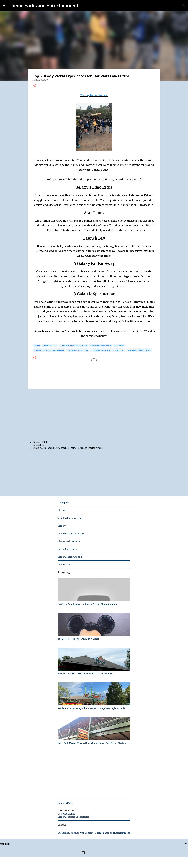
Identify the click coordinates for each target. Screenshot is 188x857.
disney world (49, 345)
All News (62, 510)
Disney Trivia (65, 564)
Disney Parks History (69, 541)
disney (37, 345)
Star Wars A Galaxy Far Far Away (49, 350)
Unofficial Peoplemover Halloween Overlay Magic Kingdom (87, 604)
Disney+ (62, 526)
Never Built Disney (67, 549)
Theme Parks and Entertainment (43, 5)
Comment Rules (41, 441)
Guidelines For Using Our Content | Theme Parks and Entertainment (67, 447)
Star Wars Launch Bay (77, 350)
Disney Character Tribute (71, 533)
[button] (34, 86)
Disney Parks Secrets (94, 95)
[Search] (184, 5)
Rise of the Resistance (100, 345)
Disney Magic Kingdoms (71, 556)
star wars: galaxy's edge (139, 350)
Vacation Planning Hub (70, 518)
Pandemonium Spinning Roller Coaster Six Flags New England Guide (91, 708)
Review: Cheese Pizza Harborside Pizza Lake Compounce (86, 673)
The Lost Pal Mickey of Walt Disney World (78, 639)
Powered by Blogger (94, 852)
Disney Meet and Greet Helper (73, 816)
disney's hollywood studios (73, 345)
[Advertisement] (94, 414)
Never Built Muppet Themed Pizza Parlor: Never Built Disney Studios (92, 743)
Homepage (63, 502)
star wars (119, 345)
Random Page (65, 803)
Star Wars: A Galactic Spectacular (108, 350)
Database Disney (66, 813)
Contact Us (38, 444)
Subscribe (89, 5)
